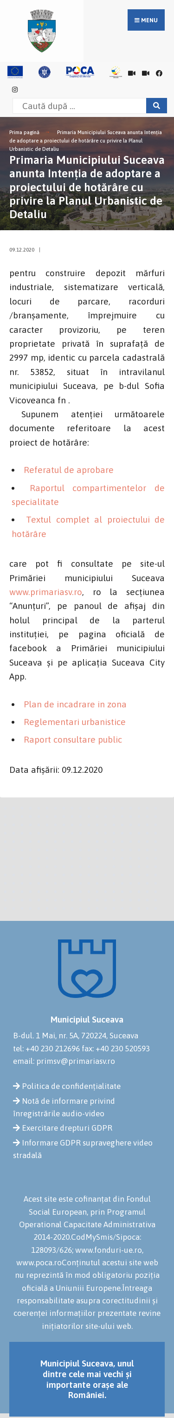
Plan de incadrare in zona (75, 704)
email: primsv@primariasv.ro (64, 1061)
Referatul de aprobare (69, 470)
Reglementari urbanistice (75, 722)
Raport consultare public (73, 739)
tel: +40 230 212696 (46, 1048)
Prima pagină (24, 132)
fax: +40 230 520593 (116, 1048)
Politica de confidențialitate (71, 1086)
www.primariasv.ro (45, 592)
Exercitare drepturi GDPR (67, 1128)
